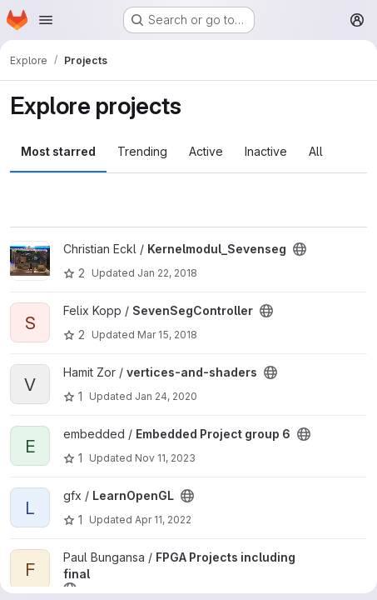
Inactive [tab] (266, 151)
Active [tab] (206, 151)
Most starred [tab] (58, 151)
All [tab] (316, 151)
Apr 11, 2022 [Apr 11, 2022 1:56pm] (163, 519)
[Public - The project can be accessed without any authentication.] (299, 249)
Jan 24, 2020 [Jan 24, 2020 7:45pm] (166, 396)
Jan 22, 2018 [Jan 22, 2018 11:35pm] (167, 273)
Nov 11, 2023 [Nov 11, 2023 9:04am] (165, 458)
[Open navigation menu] (45, 20)
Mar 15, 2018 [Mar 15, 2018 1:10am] (167, 334)
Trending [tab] (142, 151)
